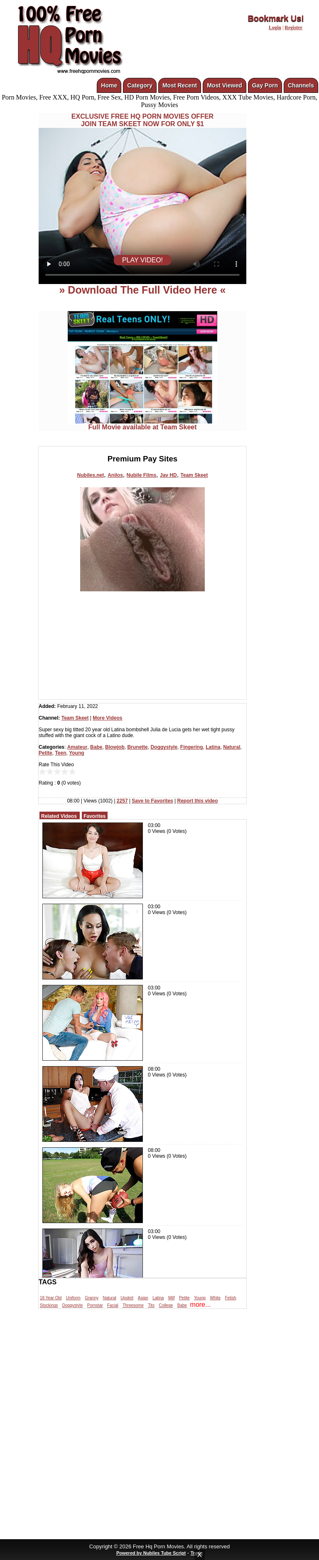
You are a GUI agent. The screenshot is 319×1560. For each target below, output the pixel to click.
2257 (122, 801)
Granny (91, 1298)
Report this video (197, 801)
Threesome (133, 1305)
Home (109, 85)
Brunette (137, 747)
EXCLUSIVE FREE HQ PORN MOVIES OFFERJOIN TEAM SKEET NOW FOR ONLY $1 (142, 120)
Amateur (77, 747)
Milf (171, 1298)
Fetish (230, 1298)
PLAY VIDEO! (142, 260)
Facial (112, 1305)
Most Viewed (224, 85)
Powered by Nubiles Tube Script (151, 1552)
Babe (96, 747)
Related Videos (59, 816)
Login (275, 27)
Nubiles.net (90, 475)
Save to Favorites (152, 801)
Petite (45, 753)
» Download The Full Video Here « (142, 290)
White (215, 1298)
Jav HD (168, 475)
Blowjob (115, 747)
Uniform (73, 1298)
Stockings (49, 1305)
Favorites (94, 816)
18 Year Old (50, 1298)
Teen (60, 753)
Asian (143, 1298)
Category (139, 85)
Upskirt (126, 1298)
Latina (213, 747)
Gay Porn (265, 85)
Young (76, 753)
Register (293, 27)
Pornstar (95, 1305)
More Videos (107, 718)
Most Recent (179, 85)
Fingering (191, 747)
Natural (231, 747)
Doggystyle (163, 747)
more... (200, 1304)
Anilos (115, 475)
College (166, 1305)
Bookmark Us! (276, 18)
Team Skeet (194, 475)
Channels (301, 85)
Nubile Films (141, 475)
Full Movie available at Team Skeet (142, 424)
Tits (151, 1305)
